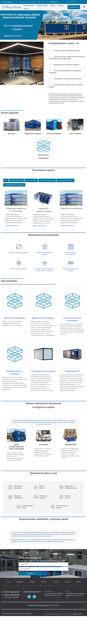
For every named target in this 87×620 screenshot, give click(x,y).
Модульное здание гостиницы (44, 210)
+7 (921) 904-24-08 (70, 1)
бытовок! (30, 17)
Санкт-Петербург (7, 2)
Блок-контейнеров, (14, 17)
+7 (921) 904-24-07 (10, 592)
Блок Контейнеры (29, 5)
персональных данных (54, 575)
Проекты (26, 8)
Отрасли (53, 5)
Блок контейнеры (31, 180)
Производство (31, 2)
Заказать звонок (74, 7)
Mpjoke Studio (77, 614)
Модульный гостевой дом (71, 208)
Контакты (44, 582)
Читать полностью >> (12, 225)
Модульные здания (42, 5)
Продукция (22, 2)
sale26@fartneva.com (54, 1)
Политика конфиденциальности (53, 614)
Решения (60, 5)
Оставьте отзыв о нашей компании (38, 605)
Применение (40, 2)
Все (6, 180)
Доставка (32, 582)
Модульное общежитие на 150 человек (16, 209)
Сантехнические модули (47, 180)
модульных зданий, (29, 14)
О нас (16, 2)
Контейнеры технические (65, 180)
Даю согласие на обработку (55, 574)
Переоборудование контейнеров (14, 184)
